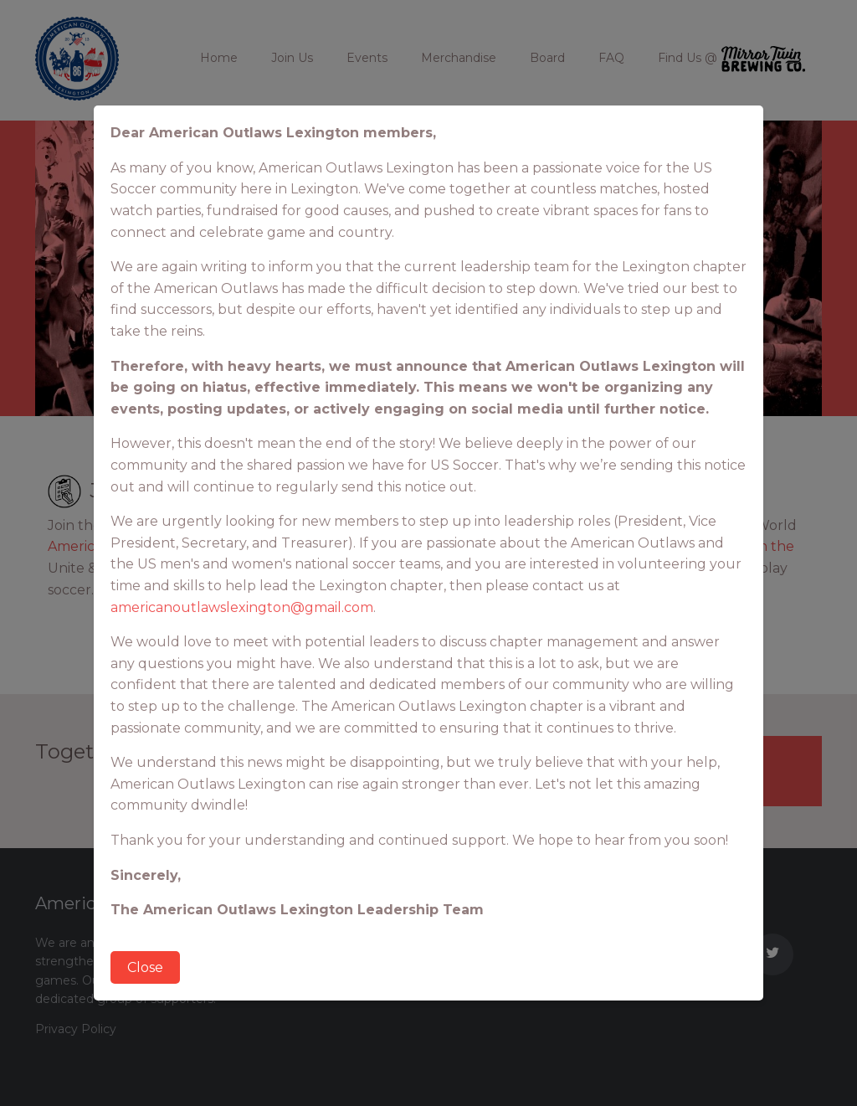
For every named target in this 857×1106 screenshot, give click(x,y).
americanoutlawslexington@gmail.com (241, 607)
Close (145, 967)
